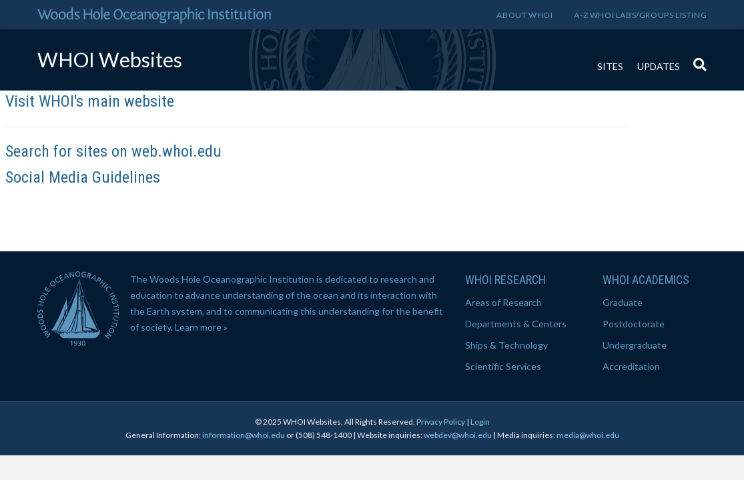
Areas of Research (503, 302)
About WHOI (524, 15)
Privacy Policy (440, 422)
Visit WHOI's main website (89, 101)
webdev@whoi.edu (458, 435)
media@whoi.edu (587, 435)
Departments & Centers (516, 323)
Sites (610, 66)
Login (480, 422)
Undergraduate (635, 345)
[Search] (697, 58)
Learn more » (201, 327)
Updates (658, 66)
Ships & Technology (506, 345)
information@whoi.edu (243, 435)
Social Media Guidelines (82, 177)
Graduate (623, 302)
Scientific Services (503, 366)
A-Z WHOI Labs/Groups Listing (640, 15)
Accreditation (631, 366)
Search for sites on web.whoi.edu (113, 151)
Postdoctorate (634, 323)
